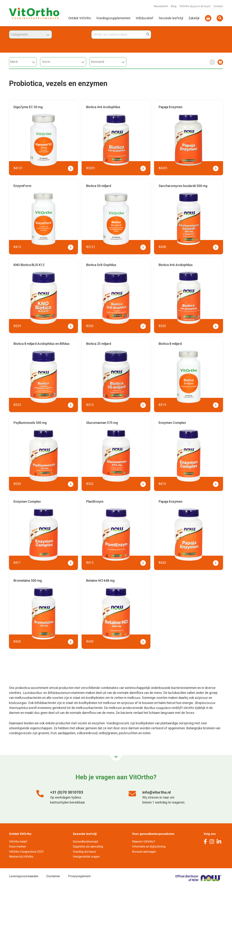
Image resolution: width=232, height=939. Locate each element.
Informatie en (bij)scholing (148, 846)
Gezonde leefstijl (171, 18)
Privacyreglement (79, 876)
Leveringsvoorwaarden (23, 876)
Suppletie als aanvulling (88, 846)
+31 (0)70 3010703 (66, 792)
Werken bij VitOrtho (21, 856)
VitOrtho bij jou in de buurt (194, 6)
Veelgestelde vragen (86, 856)
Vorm (63, 62)
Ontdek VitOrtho (79, 18)
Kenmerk (108, 62)
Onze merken (17, 846)
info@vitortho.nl (156, 792)
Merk (22, 62)
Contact (218, 6)
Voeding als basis (84, 851)
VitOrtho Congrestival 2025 (26, 851)
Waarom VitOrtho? (143, 841)
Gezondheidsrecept (85, 841)
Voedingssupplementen (113, 18)
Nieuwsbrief (161, 6)
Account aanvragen (144, 851)
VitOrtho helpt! (18, 841)
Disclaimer (53, 876)
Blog (173, 6)
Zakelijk (194, 18)
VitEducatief (144, 18)
